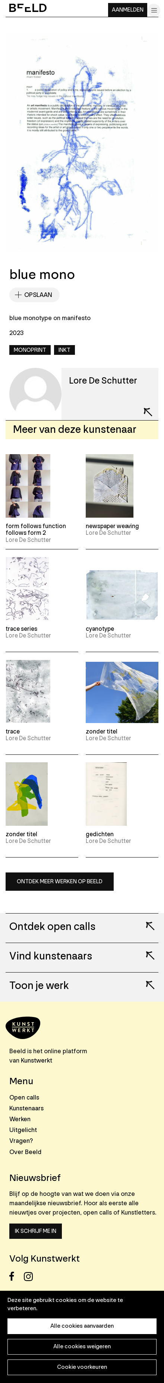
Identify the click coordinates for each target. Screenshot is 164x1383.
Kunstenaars (26, 1108)
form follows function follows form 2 (36, 529)
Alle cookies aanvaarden (82, 1326)
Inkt (64, 350)
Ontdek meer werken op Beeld (59, 881)
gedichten (100, 834)
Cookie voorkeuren (82, 1367)
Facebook (15, 1276)
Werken (20, 1119)
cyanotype (100, 629)
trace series (21, 629)
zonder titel (101, 731)
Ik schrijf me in (35, 1231)
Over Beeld (25, 1152)
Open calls (24, 1097)
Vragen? (21, 1141)
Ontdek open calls (52, 927)
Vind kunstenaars (50, 956)
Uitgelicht (23, 1130)
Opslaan (38, 295)
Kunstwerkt (36, 1060)
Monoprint (30, 350)
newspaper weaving (112, 526)
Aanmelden (128, 9)
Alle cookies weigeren (82, 1346)
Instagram (30, 1276)
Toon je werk (39, 986)
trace (13, 731)
